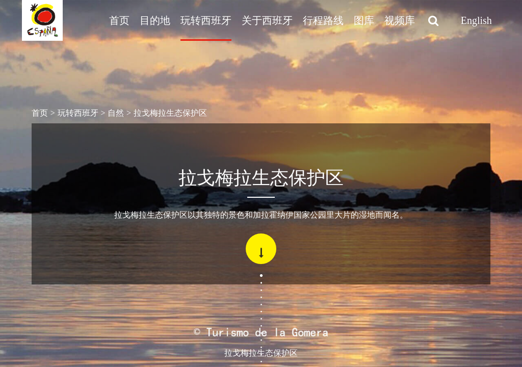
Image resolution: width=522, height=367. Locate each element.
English (476, 20)
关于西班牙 (267, 20)
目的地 (155, 20)
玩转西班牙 (205, 20)
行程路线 (323, 20)
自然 (116, 113)
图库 (364, 20)
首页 (119, 20)
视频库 (399, 20)
